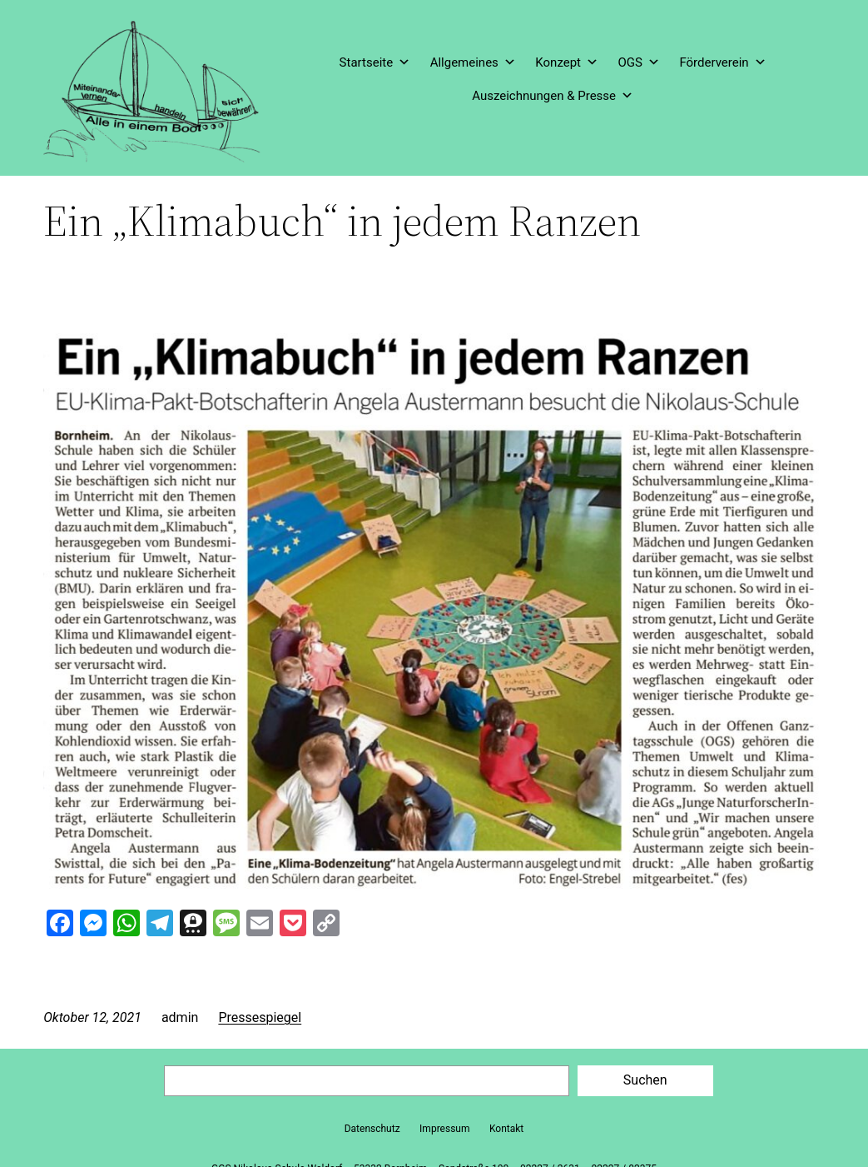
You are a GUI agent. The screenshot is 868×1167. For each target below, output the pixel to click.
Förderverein (722, 62)
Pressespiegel (259, 1017)
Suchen (645, 1080)
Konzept (566, 62)
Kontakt (506, 1129)
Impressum (444, 1129)
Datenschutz (372, 1129)
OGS (638, 62)
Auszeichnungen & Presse (552, 95)
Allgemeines (473, 62)
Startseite (375, 62)
